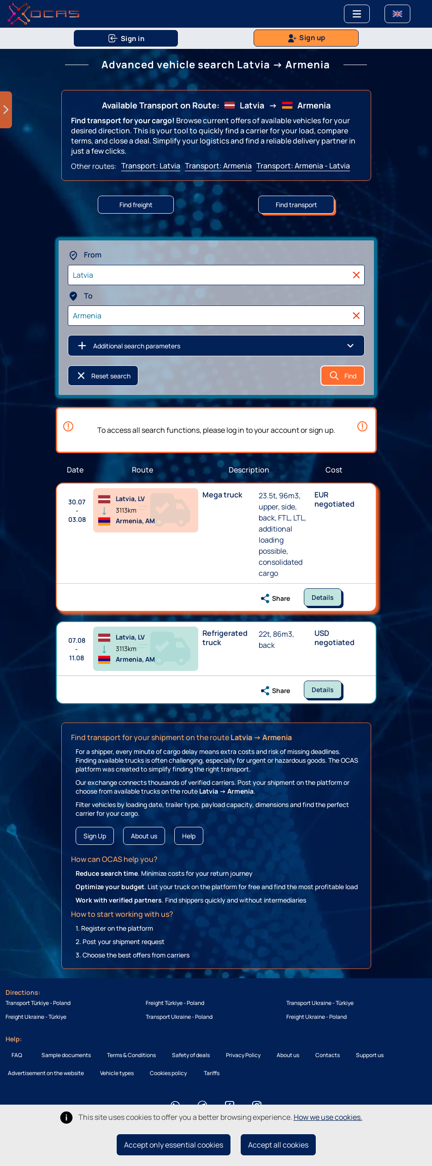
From (84, 255)
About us (144, 835)
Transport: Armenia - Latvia (303, 166)
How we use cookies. (328, 1117)
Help (188, 835)
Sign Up (94, 835)
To (80, 296)
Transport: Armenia (218, 166)
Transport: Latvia (150, 166)
